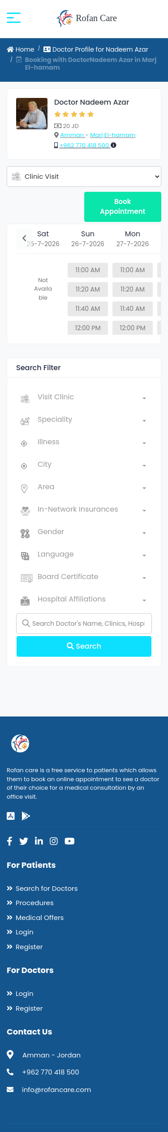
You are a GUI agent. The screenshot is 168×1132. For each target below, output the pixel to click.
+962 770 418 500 (84, 145)
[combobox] (92, 399)
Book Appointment (122, 207)
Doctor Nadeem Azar (91, 102)
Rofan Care (86, 19)
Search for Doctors (47, 888)
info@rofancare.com (56, 1089)
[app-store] (11, 816)
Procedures (35, 902)
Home (20, 49)
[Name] (84, 623)
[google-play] (26, 816)
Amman (72, 135)
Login (25, 932)
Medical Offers (40, 917)
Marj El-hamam (112, 135)
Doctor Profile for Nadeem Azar (95, 49)
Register (29, 946)
